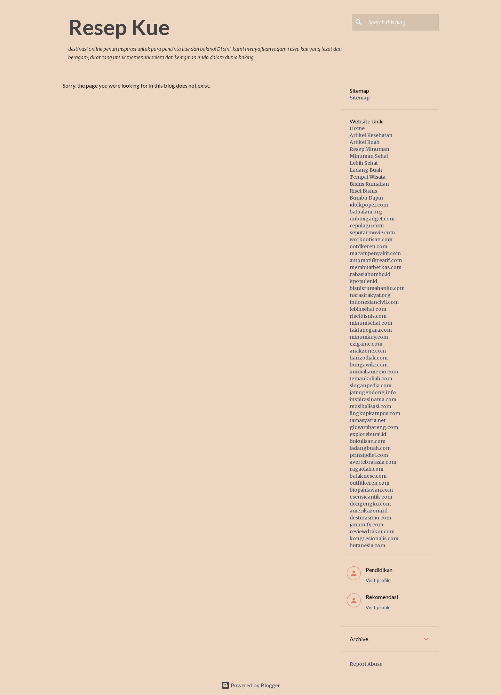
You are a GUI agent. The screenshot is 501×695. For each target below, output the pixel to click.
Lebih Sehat (364, 163)
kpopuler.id (363, 281)
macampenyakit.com (375, 253)
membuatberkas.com (375, 267)
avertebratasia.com (373, 462)
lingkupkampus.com (375, 413)
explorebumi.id (368, 434)
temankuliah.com (371, 378)
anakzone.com (368, 351)
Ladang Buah (366, 170)
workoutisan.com (371, 239)
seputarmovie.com (372, 232)
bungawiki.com (369, 365)
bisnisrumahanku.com (377, 288)
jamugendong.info (373, 392)
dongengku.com (370, 504)
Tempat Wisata (367, 177)
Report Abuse (366, 664)
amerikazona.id (369, 511)
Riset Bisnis (363, 191)
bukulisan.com (367, 441)
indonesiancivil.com (374, 302)
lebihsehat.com (368, 309)
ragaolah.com (366, 469)
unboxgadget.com (372, 219)
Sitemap (359, 98)
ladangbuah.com (370, 448)
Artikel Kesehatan (371, 135)
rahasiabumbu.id (370, 274)
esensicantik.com (371, 497)
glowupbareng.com (374, 427)
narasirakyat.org (370, 295)
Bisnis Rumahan (369, 184)
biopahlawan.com (371, 490)
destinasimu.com (370, 518)
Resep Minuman (369, 149)
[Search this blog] (402, 22)
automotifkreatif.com (376, 260)
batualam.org (366, 212)
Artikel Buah (365, 142)
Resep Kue (119, 27)
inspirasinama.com (373, 399)
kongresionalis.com (374, 538)
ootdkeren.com (368, 246)
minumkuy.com (369, 337)
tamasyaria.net (367, 420)
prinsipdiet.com (369, 455)
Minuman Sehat (369, 156)
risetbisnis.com (368, 316)
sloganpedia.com (370, 385)
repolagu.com (367, 226)
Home (357, 128)
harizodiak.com (369, 358)
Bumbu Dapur (367, 198)
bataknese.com (368, 476)
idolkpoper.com (369, 205)
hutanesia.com (367, 545)
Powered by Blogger (250, 685)
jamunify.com (366, 525)
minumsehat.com (371, 323)
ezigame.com (366, 344)
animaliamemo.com (374, 372)
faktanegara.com (371, 330)
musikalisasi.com (370, 406)
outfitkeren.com (369, 483)
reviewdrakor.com (372, 531)
